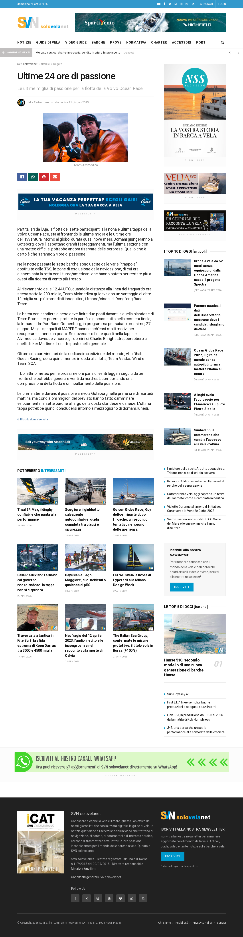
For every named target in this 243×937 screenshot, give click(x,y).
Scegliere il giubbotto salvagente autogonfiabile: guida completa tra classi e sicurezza (82, 519)
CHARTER (159, 42)
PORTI (201, 42)
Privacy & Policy (202, 922)
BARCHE (98, 42)
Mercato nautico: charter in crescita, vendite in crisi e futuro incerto (78, 52)
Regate (57, 64)
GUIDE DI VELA (48, 42)
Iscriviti (181, 587)
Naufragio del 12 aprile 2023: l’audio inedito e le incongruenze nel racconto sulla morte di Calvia (84, 645)
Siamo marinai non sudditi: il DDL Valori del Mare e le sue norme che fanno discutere (194, 523)
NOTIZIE (24, 42)
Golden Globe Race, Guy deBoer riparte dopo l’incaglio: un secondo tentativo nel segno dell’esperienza (132, 519)
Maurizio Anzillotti (83, 869)
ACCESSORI (181, 42)
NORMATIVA (136, 42)
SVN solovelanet (27, 64)
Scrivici (221, 922)
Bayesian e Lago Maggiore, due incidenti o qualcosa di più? (85, 580)
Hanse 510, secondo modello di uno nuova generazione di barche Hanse (183, 667)
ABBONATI (206, 4)
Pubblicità (182, 922)
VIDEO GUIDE (76, 42)
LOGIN (222, 4)
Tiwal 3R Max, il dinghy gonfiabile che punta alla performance (36, 514)
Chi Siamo (164, 922)
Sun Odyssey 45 (178, 694)
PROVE (115, 42)
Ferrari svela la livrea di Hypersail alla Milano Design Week (132, 580)
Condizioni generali (84, 877)
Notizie (45, 64)
